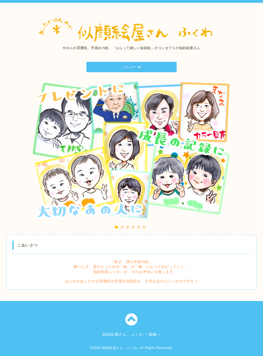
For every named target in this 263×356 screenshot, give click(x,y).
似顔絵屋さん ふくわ (119, 348)
